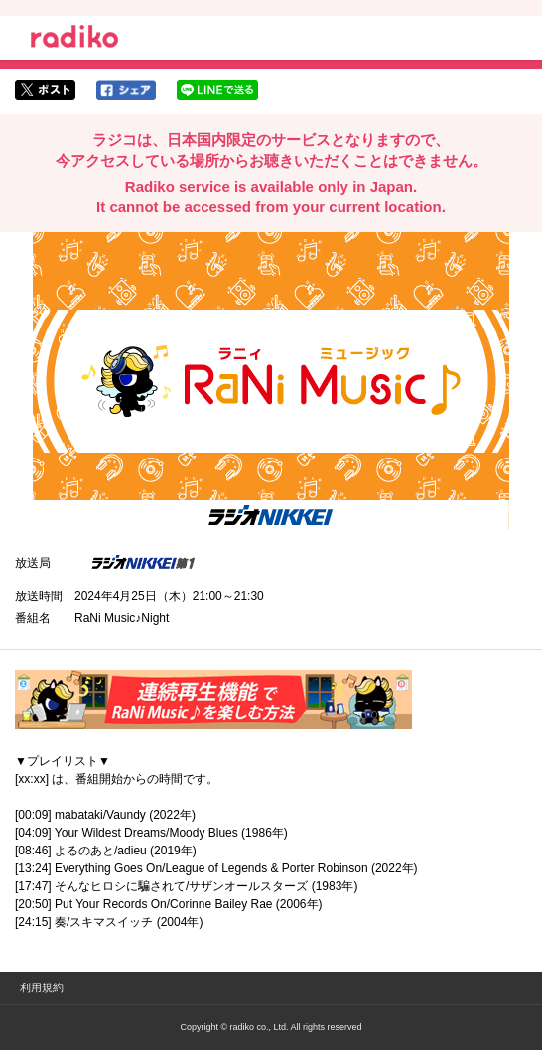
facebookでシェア (126, 90)
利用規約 (42, 987)
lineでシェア (217, 90)
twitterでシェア (45, 90)
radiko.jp (74, 40)
